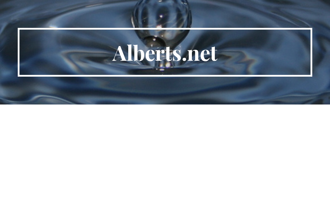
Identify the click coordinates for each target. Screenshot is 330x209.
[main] (165, 52)
